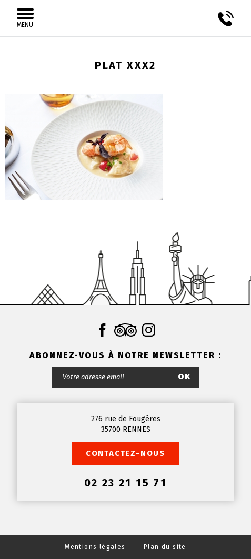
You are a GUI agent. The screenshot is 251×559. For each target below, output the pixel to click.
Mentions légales (95, 547)
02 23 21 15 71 (125, 482)
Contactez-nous (125, 453)
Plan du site (165, 547)
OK (185, 376)
